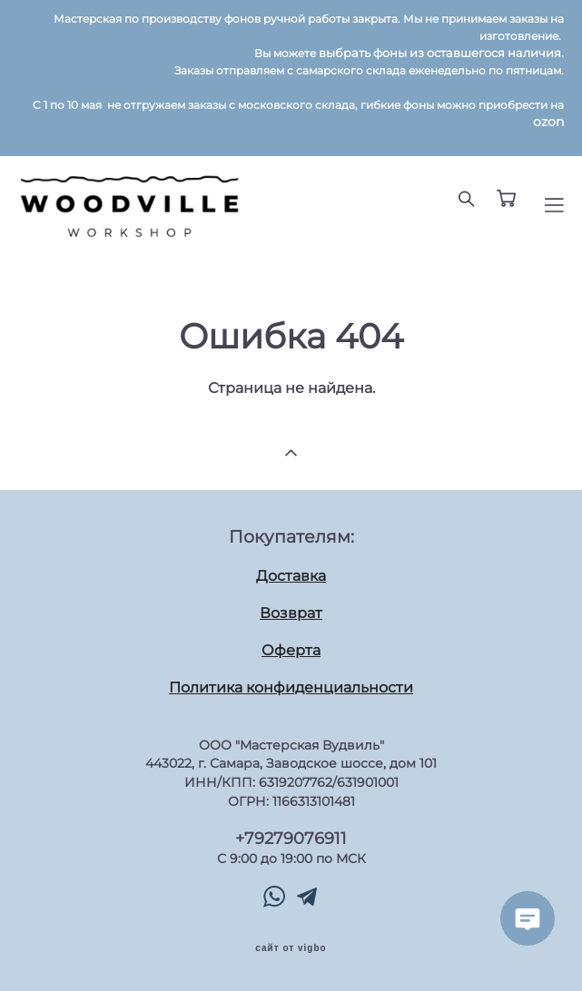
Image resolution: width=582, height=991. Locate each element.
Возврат (291, 613)
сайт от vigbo (290, 948)
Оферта (291, 650)
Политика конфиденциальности (291, 687)
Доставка (291, 575)
